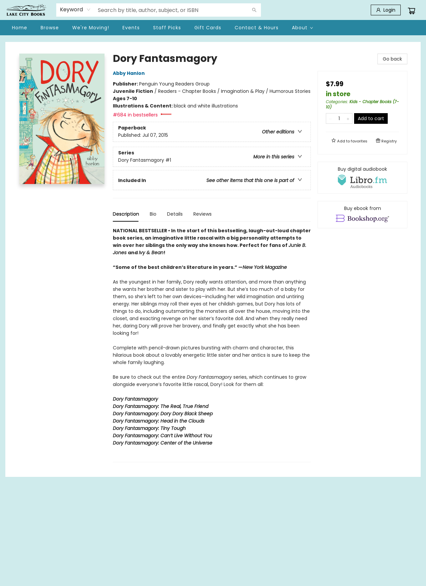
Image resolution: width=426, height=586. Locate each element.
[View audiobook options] (362, 177)
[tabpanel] (212, 344)
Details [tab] (175, 214)
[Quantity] (339, 118)
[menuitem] (19, 27)
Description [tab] (126, 214)
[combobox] (75, 9)
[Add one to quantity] (348, 118)
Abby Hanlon (130, 73)
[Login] (386, 10)
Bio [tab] (153, 214)
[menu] (213, 27)
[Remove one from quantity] (330, 118)
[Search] (254, 10)
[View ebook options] (362, 215)
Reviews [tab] (202, 214)
